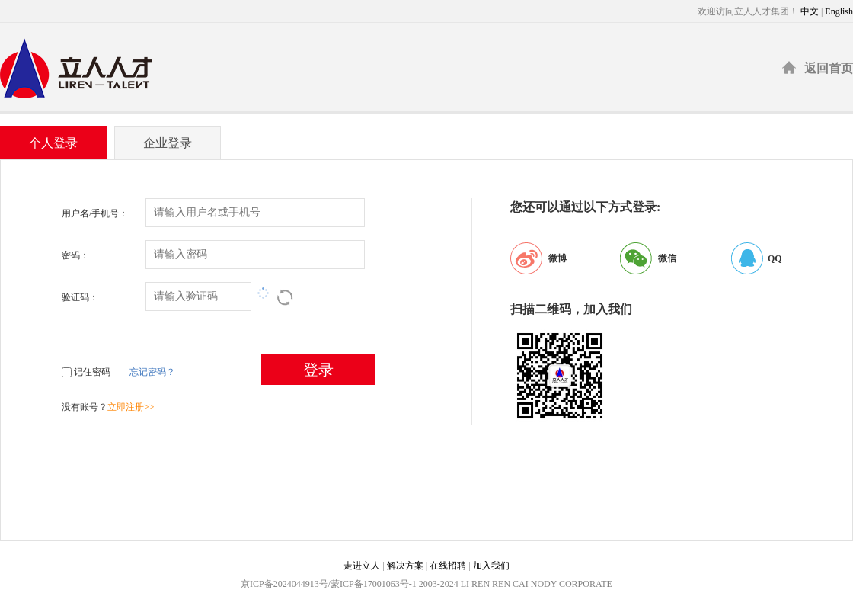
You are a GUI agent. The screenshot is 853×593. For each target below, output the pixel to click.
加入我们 (491, 565)
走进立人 (361, 565)
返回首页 (828, 68)
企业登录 (167, 142)
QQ (775, 258)
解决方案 (405, 565)
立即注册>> (131, 407)
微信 (667, 258)
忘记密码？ (152, 372)
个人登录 (53, 142)
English (839, 11)
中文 (809, 11)
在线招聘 (448, 565)
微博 (557, 258)
